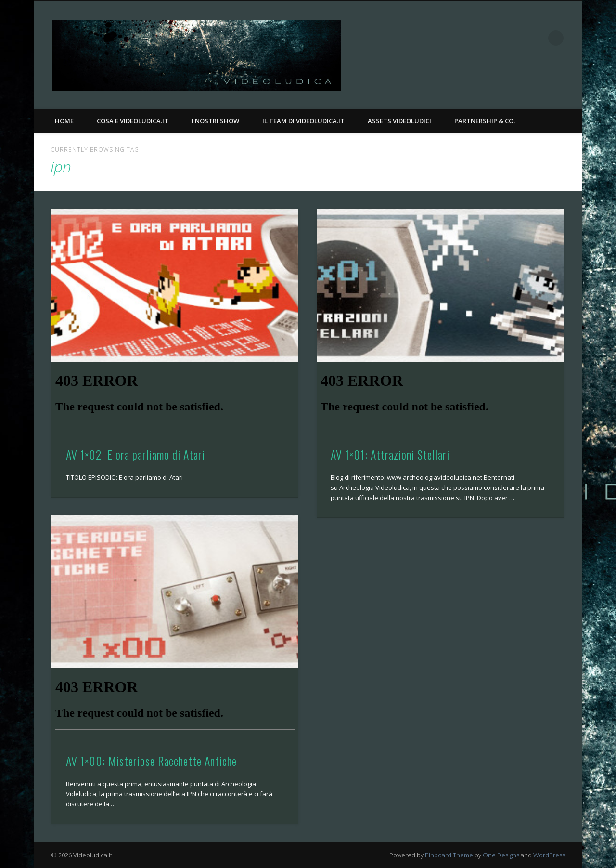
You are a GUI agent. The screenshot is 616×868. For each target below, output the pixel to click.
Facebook (516, 38)
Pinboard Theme (449, 855)
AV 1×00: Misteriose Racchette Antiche (151, 760)
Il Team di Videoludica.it (303, 121)
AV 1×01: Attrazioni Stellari (390, 454)
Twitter (536, 38)
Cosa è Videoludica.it (132, 121)
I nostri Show (215, 121)
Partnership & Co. (484, 121)
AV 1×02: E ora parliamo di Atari (135, 454)
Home (64, 121)
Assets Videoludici (399, 121)
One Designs (501, 855)
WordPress (549, 855)
